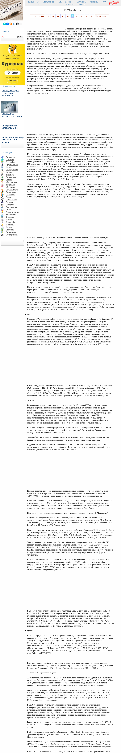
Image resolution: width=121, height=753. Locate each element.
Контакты (94, 2)
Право (8, 197)
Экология (10, 230)
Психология (11, 199)
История (9, 172)
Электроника (12, 235)
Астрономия (11, 157)
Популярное (48, 2)
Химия (9, 227)
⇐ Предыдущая (37, 16)
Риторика (10, 205)
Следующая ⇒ (101, 16)
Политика (10, 194)
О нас (38, 3)
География (10, 162)
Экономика (11, 232)
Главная (30, 2)
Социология (11, 207)
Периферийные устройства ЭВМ (10, 126)
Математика (11, 182)
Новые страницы (69, 3)
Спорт (8, 210)
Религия (9, 202)
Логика (9, 179)
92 (68, 16)
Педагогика (11, 192)
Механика (10, 187)
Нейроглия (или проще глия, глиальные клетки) (13, 139)
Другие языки (12, 164)
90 (58, 16)
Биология (10, 159)
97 (92, 16)
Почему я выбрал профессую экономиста (10, 93)
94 (77, 16)
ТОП (59, 2)
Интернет (10, 167)
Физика (9, 220)
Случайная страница (81, 3)
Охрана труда (12, 189)
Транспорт (10, 217)
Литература (11, 177)
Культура (10, 174)
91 (63, 16)
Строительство (12, 212)
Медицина (10, 184)
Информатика (12, 169)
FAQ (104, 2)
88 (47, 16)
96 (87, 16)
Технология (11, 215)
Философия (11, 222)
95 (82, 16)
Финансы (10, 225)
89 (52, 16)
